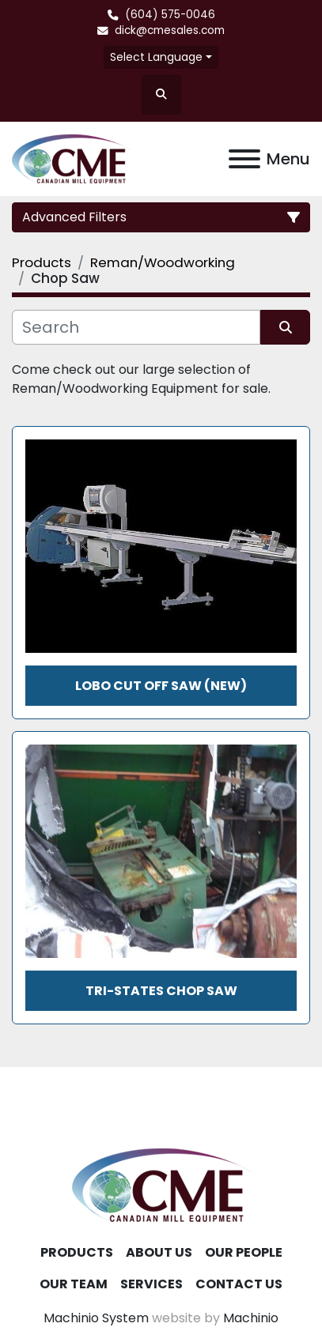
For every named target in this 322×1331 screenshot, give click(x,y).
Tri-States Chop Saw (161, 991)
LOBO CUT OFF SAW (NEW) (161, 686)
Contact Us (238, 1284)
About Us (159, 1252)
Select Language (156, 57)
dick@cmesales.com (170, 30)
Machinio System (96, 1318)
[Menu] (244, 158)
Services (151, 1284)
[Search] (136, 327)
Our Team (74, 1284)
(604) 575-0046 (170, 14)
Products (76, 1252)
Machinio (250, 1318)
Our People (243, 1252)
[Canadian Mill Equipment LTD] (161, 1184)
